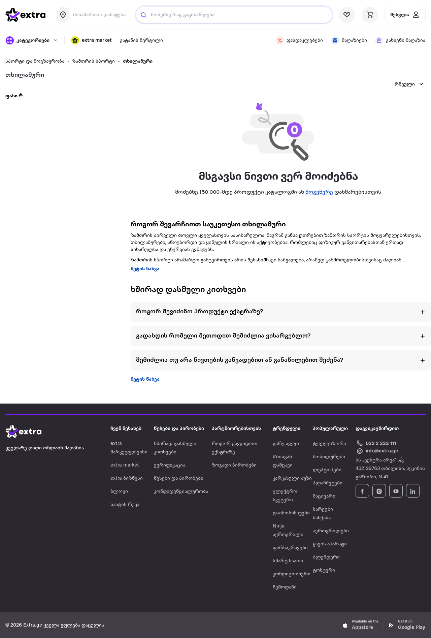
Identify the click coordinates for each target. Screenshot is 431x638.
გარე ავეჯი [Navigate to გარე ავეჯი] (286, 443)
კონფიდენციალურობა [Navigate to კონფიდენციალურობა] (181, 491)
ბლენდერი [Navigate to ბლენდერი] (326, 557)
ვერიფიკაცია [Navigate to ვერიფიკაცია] (169, 465)
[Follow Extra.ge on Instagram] (379, 491)
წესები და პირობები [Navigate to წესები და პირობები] (178, 478)
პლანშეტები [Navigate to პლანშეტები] (327, 483)
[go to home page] (25, 15)
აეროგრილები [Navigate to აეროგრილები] (331, 531)
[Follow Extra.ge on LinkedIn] (413, 491)
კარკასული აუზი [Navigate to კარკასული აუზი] (292, 478)
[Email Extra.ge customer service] (377, 451)
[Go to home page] (30, 431)
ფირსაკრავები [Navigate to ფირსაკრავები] (290, 547)
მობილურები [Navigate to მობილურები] (329, 456)
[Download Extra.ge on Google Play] (407, 625)
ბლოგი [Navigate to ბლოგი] (119, 491)
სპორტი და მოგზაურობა (34, 61)
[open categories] (32, 40)
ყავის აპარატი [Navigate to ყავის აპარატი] (330, 544)
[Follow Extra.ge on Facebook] (362, 491)
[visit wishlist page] (347, 15)
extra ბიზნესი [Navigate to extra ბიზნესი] (126, 478)
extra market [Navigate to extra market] (124, 465)
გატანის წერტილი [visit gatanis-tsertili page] (141, 40)
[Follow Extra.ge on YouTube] (396, 491)
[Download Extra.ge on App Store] (360, 625)
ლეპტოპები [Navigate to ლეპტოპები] (327, 470)
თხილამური (138, 61)
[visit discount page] (299, 40)
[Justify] (143, 14)
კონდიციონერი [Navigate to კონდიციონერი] (291, 574)
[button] (91, 40)
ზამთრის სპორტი (93, 61)
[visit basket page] (370, 15)
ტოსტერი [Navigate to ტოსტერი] (324, 570)
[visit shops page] (349, 40)
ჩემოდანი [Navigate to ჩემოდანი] (285, 587)
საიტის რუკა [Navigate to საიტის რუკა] (124, 504)
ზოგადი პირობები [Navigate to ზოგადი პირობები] (234, 465)
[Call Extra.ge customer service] (377, 443)
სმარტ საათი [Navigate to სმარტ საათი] (288, 561)
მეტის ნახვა (145, 269)
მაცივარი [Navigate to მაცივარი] (324, 496)
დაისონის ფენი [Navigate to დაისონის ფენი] (291, 513)
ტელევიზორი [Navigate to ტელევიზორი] (329, 443)
